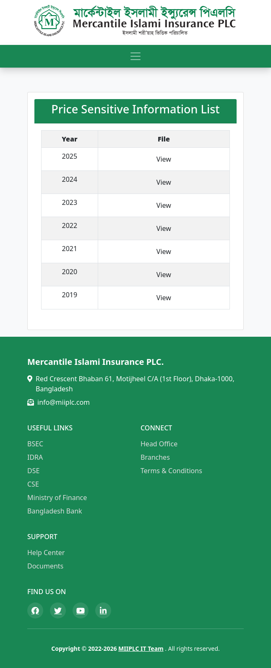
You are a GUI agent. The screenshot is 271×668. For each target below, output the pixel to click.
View (163, 159)
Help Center (46, 552)
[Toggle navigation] (135, 56)
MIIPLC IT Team (141, 648)
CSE (33, 484)
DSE (33, 470)
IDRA (35, 457)
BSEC (35, 443)
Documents (45, 566)
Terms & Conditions (171, 470)
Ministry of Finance (57, 497)
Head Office (159, 443)
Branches (155, 457)
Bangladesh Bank (54, 511)
